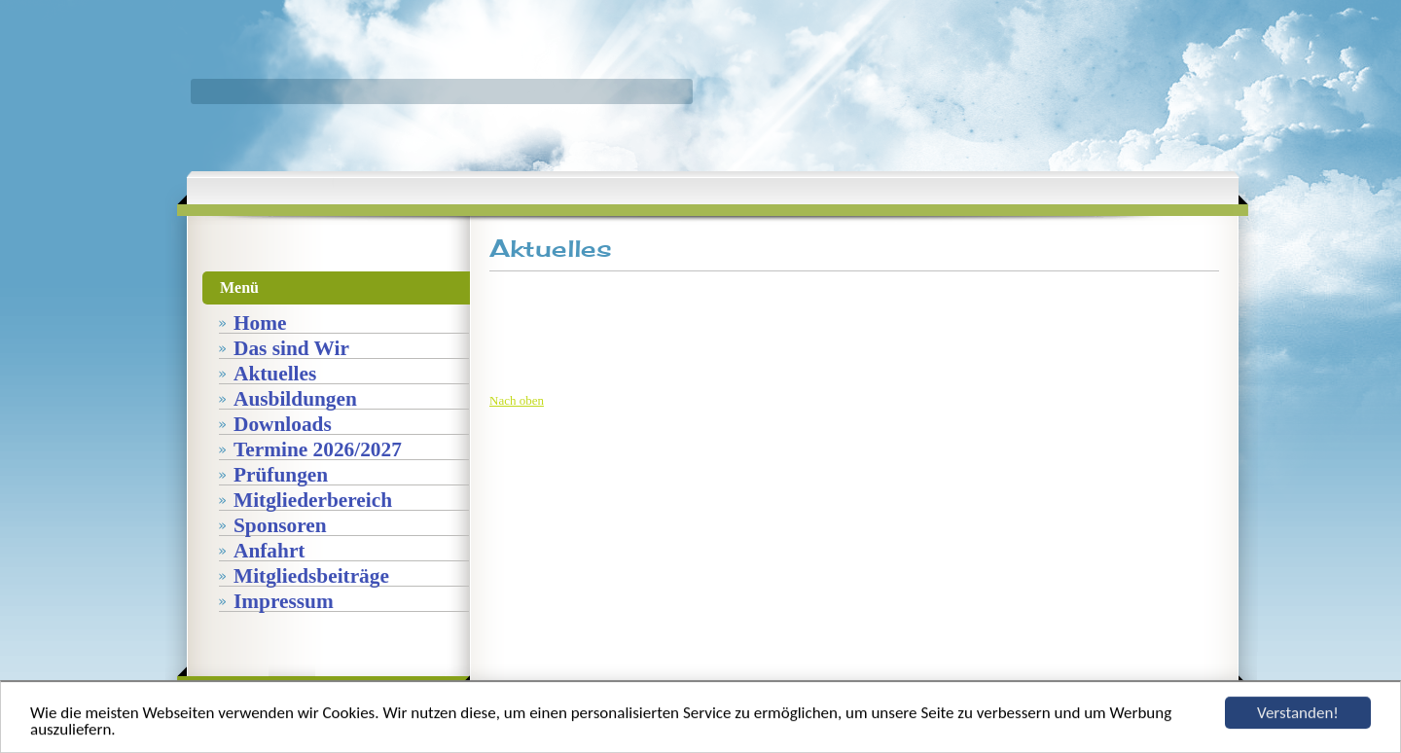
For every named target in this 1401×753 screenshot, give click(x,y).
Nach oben (516, 400)
